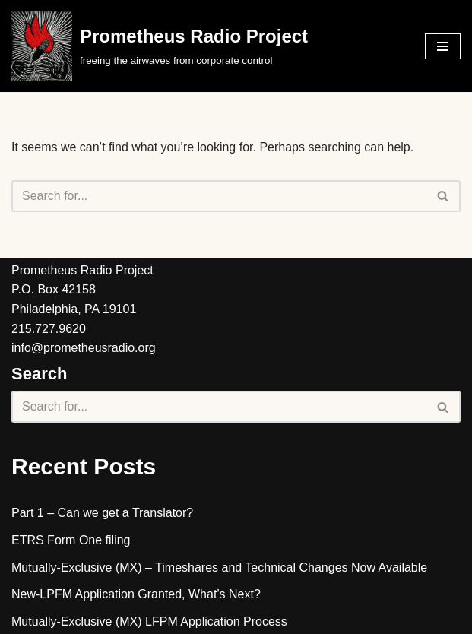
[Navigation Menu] (443, 46)
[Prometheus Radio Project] (159, 46)
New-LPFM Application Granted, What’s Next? (136, 594)
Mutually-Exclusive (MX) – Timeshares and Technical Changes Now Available (219, 567)
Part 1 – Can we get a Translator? (102, 512)
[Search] (218, 196)
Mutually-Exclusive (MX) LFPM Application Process (149, 621)
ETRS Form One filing (70, 540)
